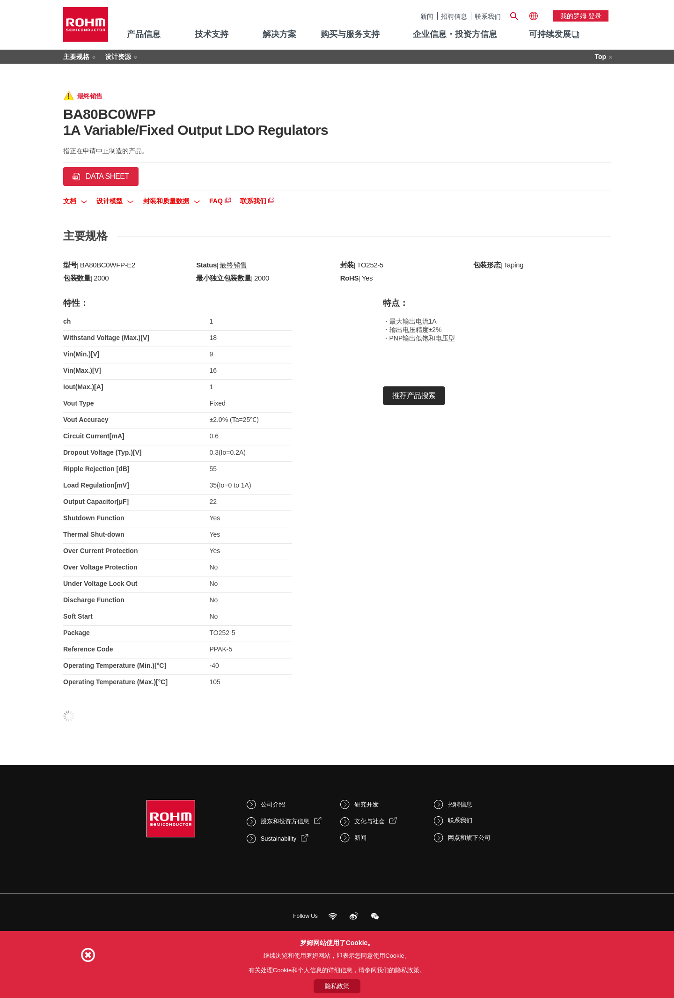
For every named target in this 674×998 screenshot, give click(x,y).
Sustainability (279, 838)
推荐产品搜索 (414, 395)
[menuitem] (550, 34)
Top (600, 56)
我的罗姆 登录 (580, 16)
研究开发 (366, 804)
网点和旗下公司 (469, 837)
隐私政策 (337, 986)
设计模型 (114, 201)
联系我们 (488, 16)
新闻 (426, 16)
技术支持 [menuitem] (211, 34)
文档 (75, 201)
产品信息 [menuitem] (144, 34)
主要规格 (76, 56)
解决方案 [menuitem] (279, 34)
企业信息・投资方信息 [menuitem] (455, 34)
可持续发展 (550, 34)
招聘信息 (454, 16)
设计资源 (118, 56)
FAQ (220, 201)
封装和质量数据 (171, 201)
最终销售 (233, 265)
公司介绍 (273, 804)
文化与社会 (369, 821)
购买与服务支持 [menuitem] (350, 34)
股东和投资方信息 (285, 821)
